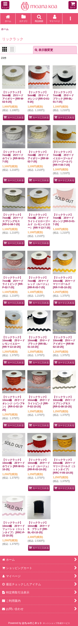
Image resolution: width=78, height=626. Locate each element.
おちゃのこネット (32, 623)
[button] (5, 5)
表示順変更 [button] (44, 50)
